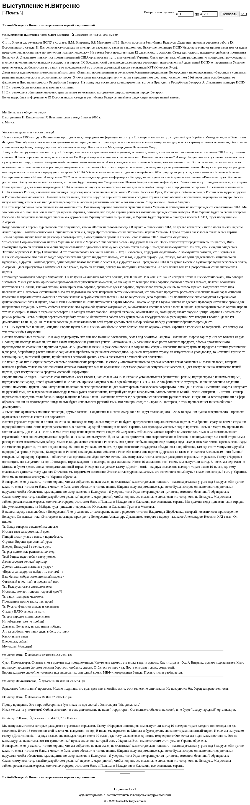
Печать (12, 13)
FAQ (244, 14)
